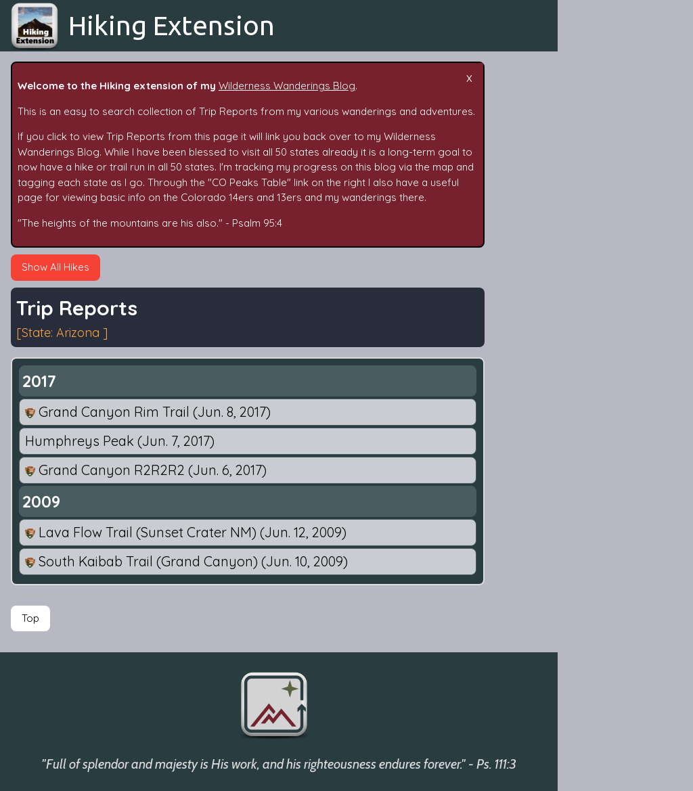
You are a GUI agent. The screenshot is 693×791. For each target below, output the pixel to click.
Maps (581, 453)
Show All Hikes (55, 267)
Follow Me (592, 400)
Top (30, 618)
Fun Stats (590, 373)
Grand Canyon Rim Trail (148, 411)
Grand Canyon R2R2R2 (146, 469)
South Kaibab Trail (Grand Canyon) (186, 561)
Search (585, 217)
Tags (580, 244)
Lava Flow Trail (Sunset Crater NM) (185, 532)
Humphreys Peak (120, 440)
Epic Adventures (606, 191)
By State (588, 296)
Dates (582, 269)
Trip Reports (597, 165)
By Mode (589, 321)
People (585, 348)
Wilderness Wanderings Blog (287, 85)
